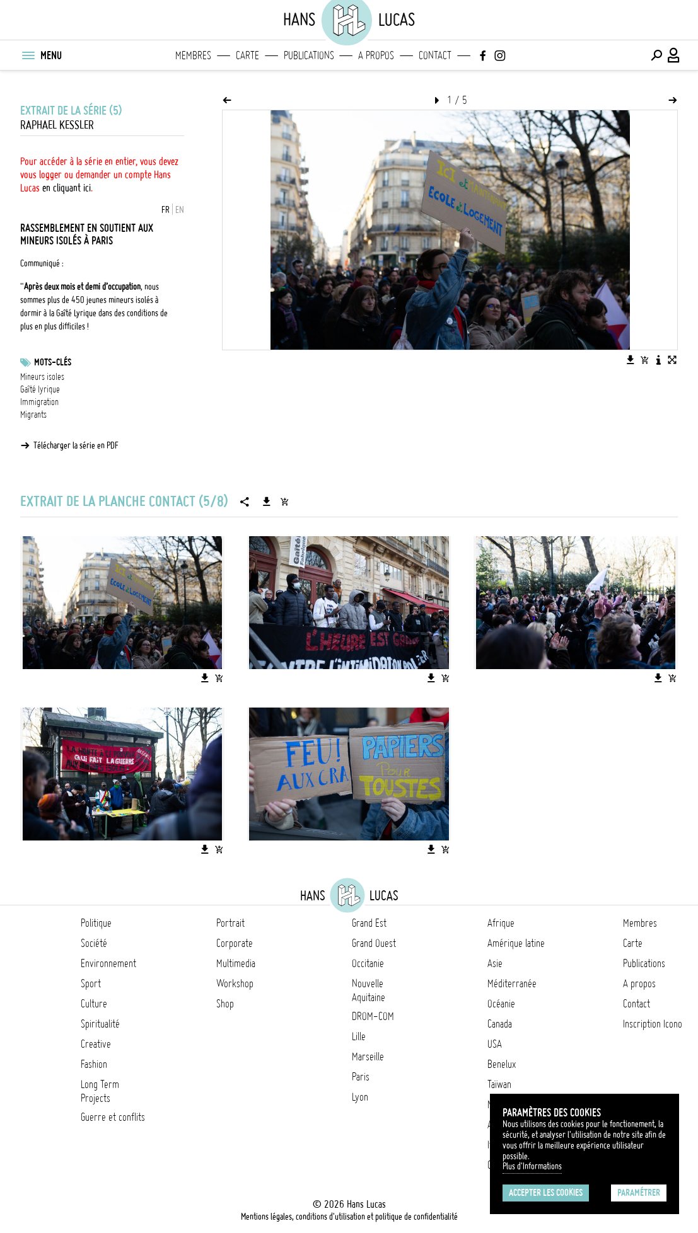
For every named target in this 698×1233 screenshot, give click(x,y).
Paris (360, 1076)
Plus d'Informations (532, 1166)
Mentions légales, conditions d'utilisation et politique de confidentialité (349, 1216)
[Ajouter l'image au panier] (644, 359)
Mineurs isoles (42, 376)
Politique (96, 923)
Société (94, 943)
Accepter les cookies (546, 1192)
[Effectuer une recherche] (656, 55)
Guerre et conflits (113, 1117)
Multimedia (235, 963)
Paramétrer (638, 1192)
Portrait (230, 923)
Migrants (33, 414)
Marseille (368, 1056)
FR (165, 209)
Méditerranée (512, 983)
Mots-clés (52, 362)
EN (179, 209)
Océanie (501, 1003)
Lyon (360, 1097)
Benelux (501, 1064)
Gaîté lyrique (40, 389)
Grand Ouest (374, 943)
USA (494, 1044)
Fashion (94, 1064)
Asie (495, 963)
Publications (309, 55)
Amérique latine (516, 943)
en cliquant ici (66, 187)
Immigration (39, 402)
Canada (499, 1024)
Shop (225, 1003)
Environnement (108, 963)
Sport (91, 983)
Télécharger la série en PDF (76, 445)
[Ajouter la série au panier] (284, 501)
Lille (359, 1036)
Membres (193, 55)
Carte (247, 55)
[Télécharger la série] (266, 501)
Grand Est (369, 923)
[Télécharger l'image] (630, 359)
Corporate (234, 943)
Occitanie (368, 963)
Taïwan (499, 1084)
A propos (376, 55)
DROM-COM (373, 1016)
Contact (435, 55)
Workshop (234, 983)
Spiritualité (100, 1024)
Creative (96, 1044)
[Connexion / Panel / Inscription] (674, 55)
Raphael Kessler (57, 125)
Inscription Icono (652, 1024)
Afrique (501, 923)
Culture (94, 1003)
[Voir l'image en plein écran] (672, 359)
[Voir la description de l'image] (658, 359)
